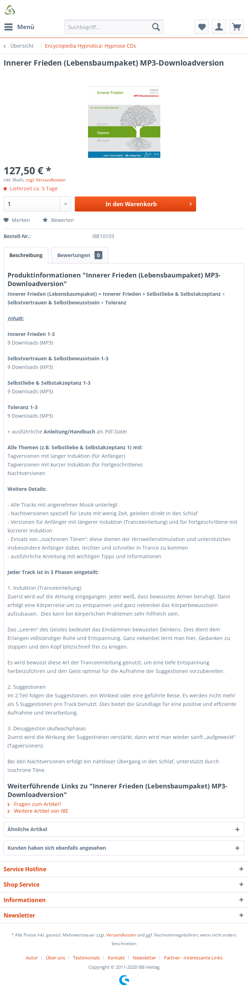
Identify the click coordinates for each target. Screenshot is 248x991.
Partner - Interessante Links (193, 957)
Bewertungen (79, 255)
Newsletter (144, 957)
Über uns (55, 957)
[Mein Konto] (219, 27)
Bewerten (58, 220)
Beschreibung (26, 255)
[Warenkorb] (236, 27)
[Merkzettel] (201, 27)
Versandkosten (121, 935)
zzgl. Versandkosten (45, 180)
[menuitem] (19, 27)
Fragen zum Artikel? (34, 804)
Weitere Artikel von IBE (38, 810)
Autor (32, 957)
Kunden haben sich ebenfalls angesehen (57, 847)
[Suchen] (156, 27)
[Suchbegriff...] (114, 27)
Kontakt (116, 957)
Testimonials (86, 957)
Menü (19, 26)
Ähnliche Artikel (27, 829)
